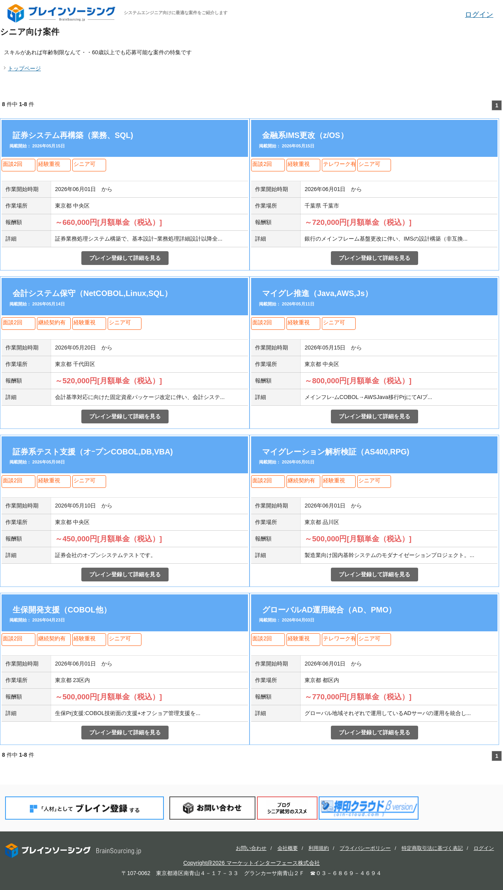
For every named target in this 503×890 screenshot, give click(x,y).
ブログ (287, 808)
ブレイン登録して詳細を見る (125, 258)
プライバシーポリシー (365, 848)
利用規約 (318, 848)
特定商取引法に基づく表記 (432, 848)
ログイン (479, 14)
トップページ (24, 68)
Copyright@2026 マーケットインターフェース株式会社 (251, 863)
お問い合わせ (212, 808)
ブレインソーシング (62, 13)
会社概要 (287, 848)
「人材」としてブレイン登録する (84, 808)
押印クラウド (369, 808)
